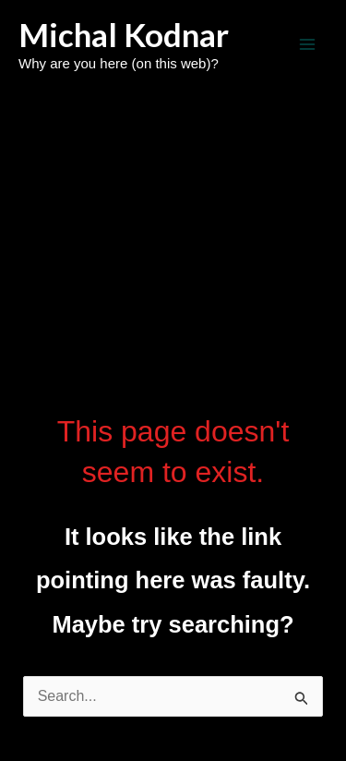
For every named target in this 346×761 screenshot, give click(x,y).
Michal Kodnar (123, 34)
